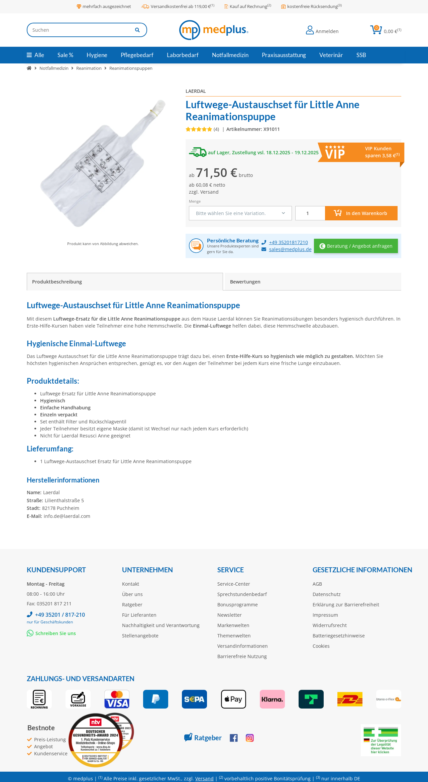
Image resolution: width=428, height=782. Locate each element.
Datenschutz (327, 594)
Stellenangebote (140, 635)
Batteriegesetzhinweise (339, 635)
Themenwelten (234, 635)
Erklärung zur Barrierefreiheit (346, 604)
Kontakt (130, 584)
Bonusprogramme (237, 604)
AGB (317, 584)
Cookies (321, 646)
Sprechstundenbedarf (242, 594)
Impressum (325, 615)
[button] (322, 30)
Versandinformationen (242, 646)
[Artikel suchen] (137, 30)
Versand (209, 192)
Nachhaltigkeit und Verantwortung (161, 625)
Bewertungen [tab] (245, 281)
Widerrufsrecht (330, 625)
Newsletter (229, 615)
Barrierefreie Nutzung (242, 656)
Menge (195, 201)
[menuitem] (65, 55)
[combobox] (240, 213)
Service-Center (233, 584)
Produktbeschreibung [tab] (57, 281)
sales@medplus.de (290, 249)
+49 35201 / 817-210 (60, 614)
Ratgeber (132, 604)
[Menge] (310, 213)
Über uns (132, 594)
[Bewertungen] (203, 129)
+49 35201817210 (288, 242)
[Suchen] (77, 30)
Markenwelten (233, 625)
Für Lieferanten (139, 615)
